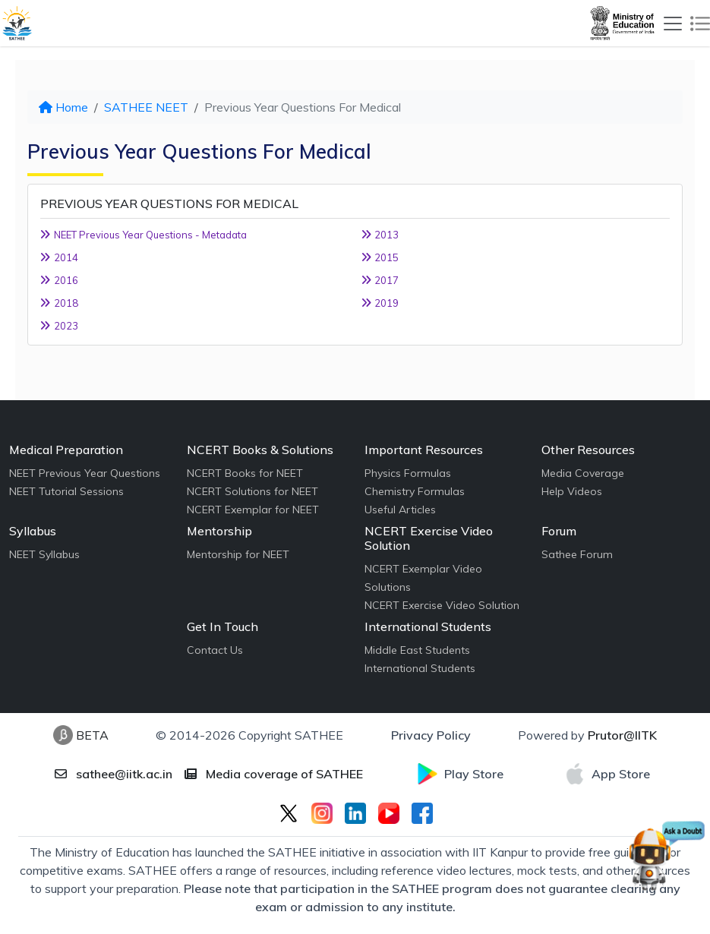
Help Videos (571, 491)
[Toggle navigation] (672, 23)
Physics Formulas (407, 473)
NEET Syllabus (44, 554)
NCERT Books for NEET (245, 473)
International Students (419, 668)
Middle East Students (417, 650)
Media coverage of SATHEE (274, 773)
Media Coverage (582, 473)
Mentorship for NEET (238, 554)
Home (63, 107)
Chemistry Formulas (414, 491)
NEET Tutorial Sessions (66, 491)
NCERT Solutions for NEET (252, 491)
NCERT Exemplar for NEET (253, 509)
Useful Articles (400, 509)
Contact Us (215, 650)
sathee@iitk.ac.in (113, 773)
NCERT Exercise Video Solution (441, 605)
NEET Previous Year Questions (84, 473)
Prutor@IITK (622, 735)
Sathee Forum (577, 554)
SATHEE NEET (146, 107)
